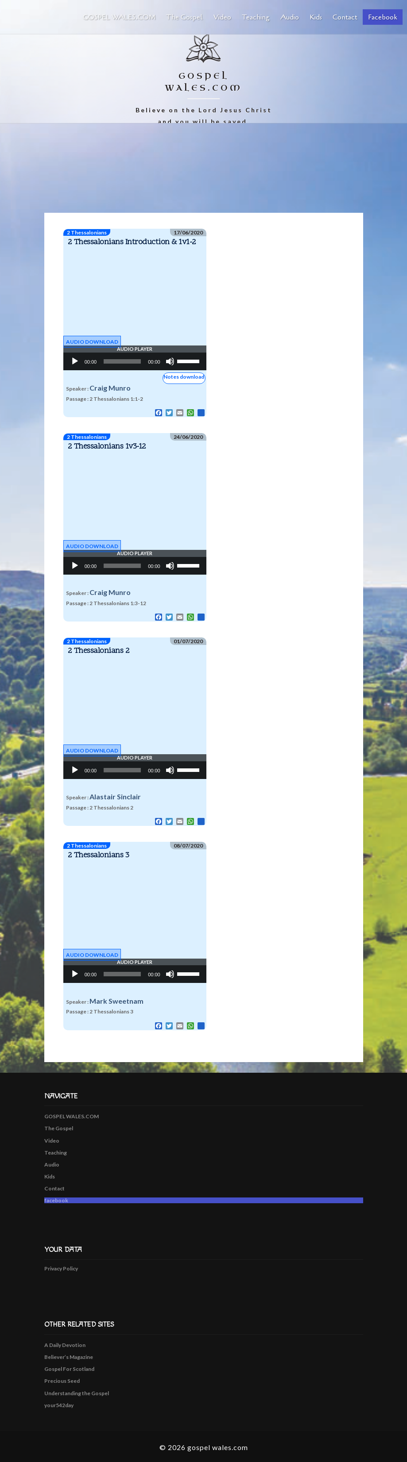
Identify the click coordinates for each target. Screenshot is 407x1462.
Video (222, 17)
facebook (382, 17)
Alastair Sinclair (115, 796)
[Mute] (170, 361)
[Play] (74, 361)
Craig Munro (110, 388)
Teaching (256, 17)
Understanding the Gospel (76, 1393)
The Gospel (184, 17)
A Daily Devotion (64, 1345)
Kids (316, 17)
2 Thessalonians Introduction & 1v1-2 (132, 242)
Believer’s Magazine (68, 1357)
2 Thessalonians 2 (99, 650)
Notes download (183, 376)
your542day (59, 1405)
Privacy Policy (61, 1268)
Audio (289, 17)
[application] (134, 361)
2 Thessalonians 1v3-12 (107, 446)
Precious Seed (62, 1381)
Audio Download (92, 341)
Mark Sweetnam (116, 1001)
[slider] (122, 361)
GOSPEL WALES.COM (119, 17)
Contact (345, 17)
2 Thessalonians (87, 232)
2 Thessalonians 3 (98, 855)
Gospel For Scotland (69, 1369)
